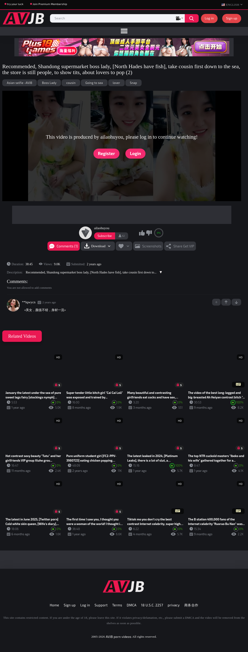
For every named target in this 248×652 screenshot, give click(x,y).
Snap (133, 83)
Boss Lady (49, 83)
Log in (209, 18)
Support (101, 605)
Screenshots (152, 246)
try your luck (15, 3)
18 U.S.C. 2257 (152, 605)
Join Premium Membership (50, 3)
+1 (226, 302)
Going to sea (94, 83)
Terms (117, 605)
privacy (173, 605)
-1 (236, 302)
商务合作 (191, 605)
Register (106, 153)
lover (116, 83)
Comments (17, 281)
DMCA (132, 605)
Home (54, 605)
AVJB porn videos (118, 637)
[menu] (124, 31)
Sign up (231, 18)
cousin (71, 83)
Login (135, 153)
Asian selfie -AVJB (19, 83)
